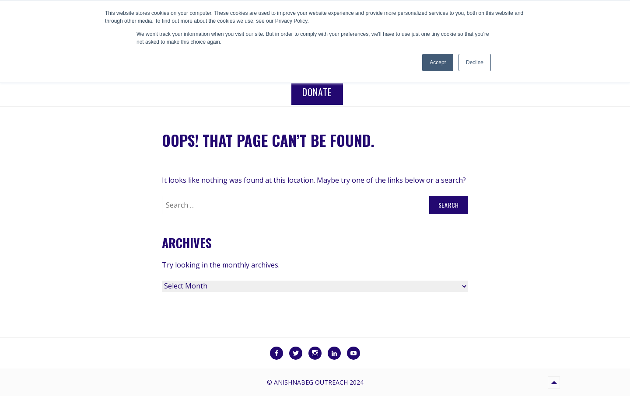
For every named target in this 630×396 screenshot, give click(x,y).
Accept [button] (438, 62)
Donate (317, 92)
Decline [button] (474, 62)
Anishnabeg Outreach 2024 (319, 382)
